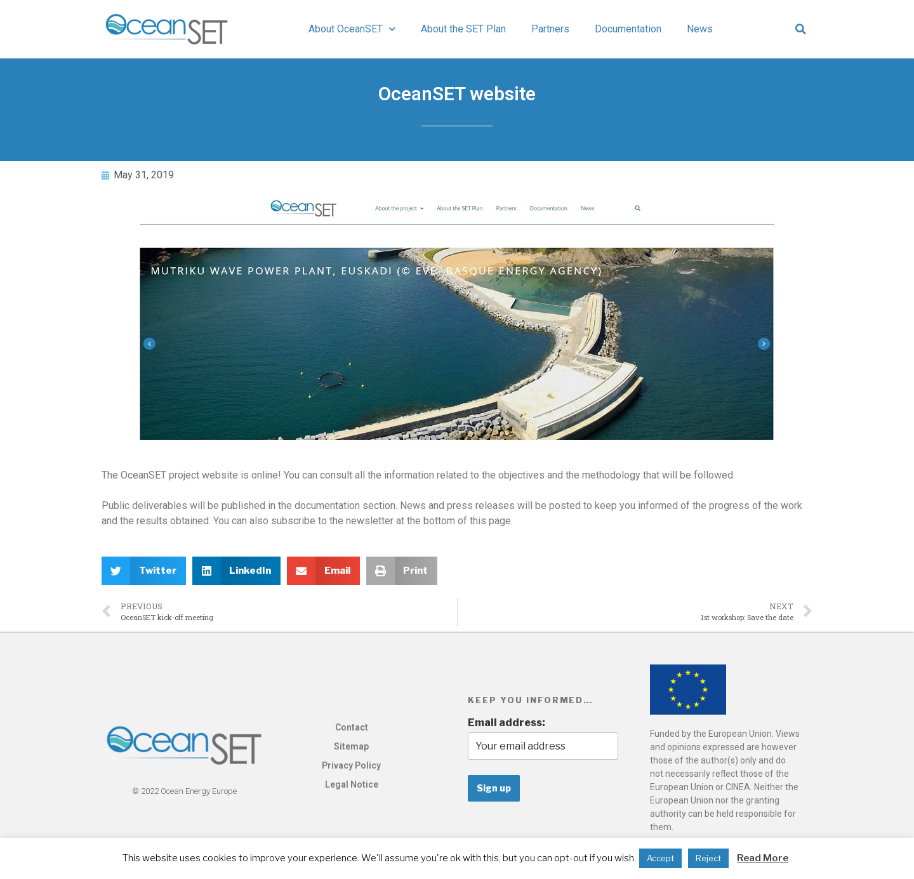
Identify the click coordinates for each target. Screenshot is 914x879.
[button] (801, 29)
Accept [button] (660, 858)
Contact (351, 727)
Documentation (628, 29)
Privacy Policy (351, 765)
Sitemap (351, 746)
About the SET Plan (463, 29)
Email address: (506, 723)
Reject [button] (708, 858)
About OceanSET (351, 29)
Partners (550, 29)
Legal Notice (351, 784)
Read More (762, 858)
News (700, 29)
